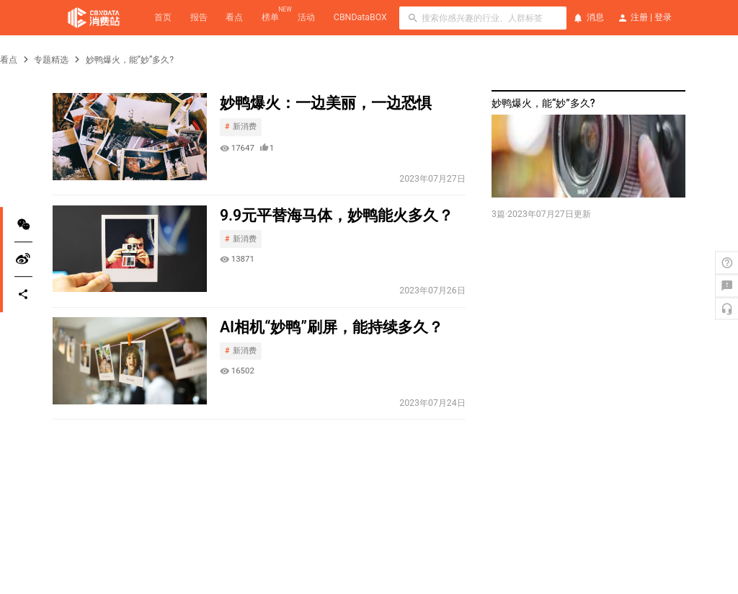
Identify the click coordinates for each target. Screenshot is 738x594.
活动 (306, 17)
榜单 (270, 16)
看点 (234, 17)
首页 (163, 17)
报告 (199, 17)
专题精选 (51, 60)
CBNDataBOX (360, 17)
